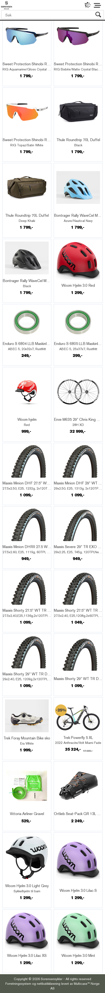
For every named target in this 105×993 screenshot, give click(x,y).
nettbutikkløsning (48, 983)
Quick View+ (16, 59)
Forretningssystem (18, 983)
